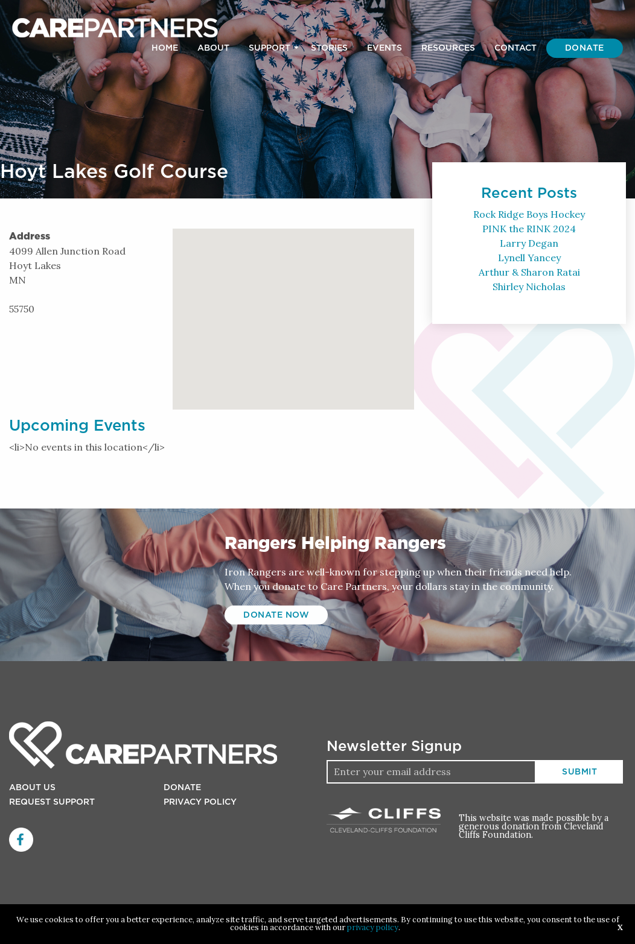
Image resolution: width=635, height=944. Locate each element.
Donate (584, 48)
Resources (448, 48)
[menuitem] (165, 48)
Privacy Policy (200, 802)
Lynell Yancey (529, 258)
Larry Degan (529, 243)
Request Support (52, 802)
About (213, 48)
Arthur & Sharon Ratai (529, 272)
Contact (515, 48)
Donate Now (276, 615)
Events (384, 48)
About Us (32, 788)
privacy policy (372, 927)
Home (165, 48)
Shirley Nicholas (529, 286)
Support (269, 48)
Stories (329, 48)
